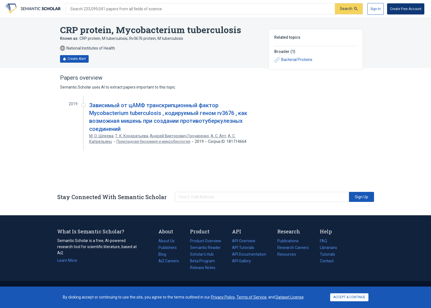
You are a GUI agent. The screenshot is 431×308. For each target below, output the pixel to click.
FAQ (323, 241)
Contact (327, 261)
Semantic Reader (205, 247)
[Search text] (200, 9)
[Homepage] (32, 9)
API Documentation (249, 254)
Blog (164, 254)
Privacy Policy (223, 297)
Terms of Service (251, 297)
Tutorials (327, 254)
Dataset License (290, 297)
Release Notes (202, 267)
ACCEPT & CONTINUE (349, 297)
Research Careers (293, 247)
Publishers (167, 247)
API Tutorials (243, 247)
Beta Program (202, 261)
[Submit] (349, 8)
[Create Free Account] (405, 8)
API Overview (243, 241)
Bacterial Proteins (293, 60)
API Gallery (241, 261)
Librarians (328, 247)
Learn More (67, 260)
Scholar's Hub (202, 254)
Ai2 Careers (168, 261)
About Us (166, 241)
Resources (286, 254)
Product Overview (205, 241)
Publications (288, 241)
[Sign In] (375, 9)
